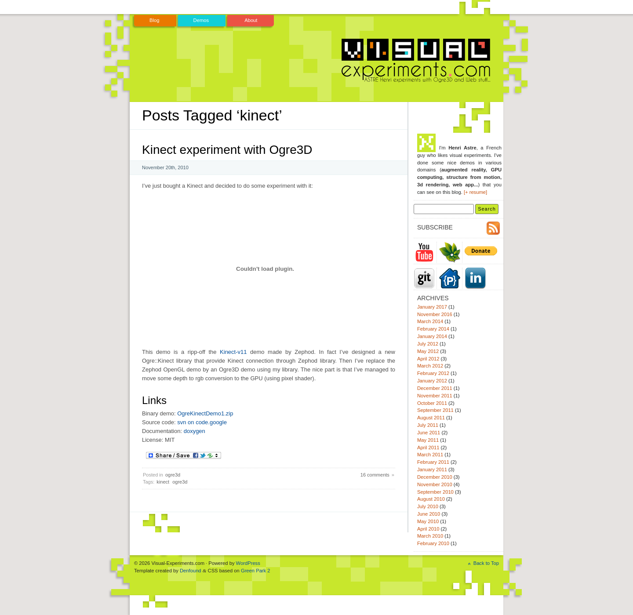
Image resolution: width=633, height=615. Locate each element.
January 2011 (432, 469)
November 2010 (434, 484)
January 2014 (432, 336)
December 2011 (434, 388)
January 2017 (432, 306)
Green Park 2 (255, 570)
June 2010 (428, 514)
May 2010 (428, 521)
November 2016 (434, 314)
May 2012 (428, 351)
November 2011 (434, 395)
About (250, 20)
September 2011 (435, 410)
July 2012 (427, 343)
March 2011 (430, 454)
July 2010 (427, 506)
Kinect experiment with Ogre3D (227, 149)
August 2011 (431, 417)
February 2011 (433, 462)
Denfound (190, 570)
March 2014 (430, 321)
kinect (162, 481)
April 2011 (428, 447)
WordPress (248, 563)
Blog (154, 20)
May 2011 (428, 440)
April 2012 (428, 358)
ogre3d (172, 474)
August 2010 (431, 499)
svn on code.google (202, 422)
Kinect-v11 (233, 352)
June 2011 (428, 432)
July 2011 (427, 425)
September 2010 (435, 492)
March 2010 (430, 536)
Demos (201, 20)
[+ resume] (475, 192)
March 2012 (430, 365)
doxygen (194, 431)
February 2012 (433, 373)
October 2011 (432, 403)
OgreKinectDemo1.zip (205, 413)
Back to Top (486, 563)
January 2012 (432, 380)
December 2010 (434, 477)
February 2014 (433, 328)
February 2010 (433, 543)
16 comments (374, 474)
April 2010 (428, 528)
